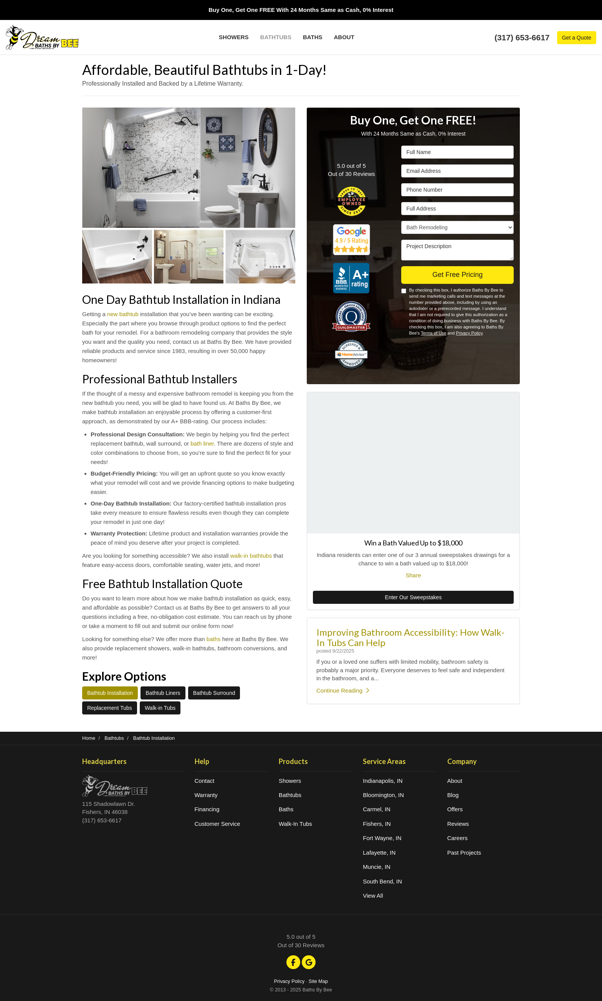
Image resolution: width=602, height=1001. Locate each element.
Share (413, 575)
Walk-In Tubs (295, 823)
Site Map (318, 981)
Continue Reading (342, 690)
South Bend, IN (382, 881)
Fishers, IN (377, 823)
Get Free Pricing (457, 274)
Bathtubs (290, 795)
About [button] (344, 37)
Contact (205, 780)
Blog (453, 795)
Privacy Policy (469, 333)
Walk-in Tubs (160, 708)
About (454, 780)
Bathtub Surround (214, 693)
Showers (290, 780)
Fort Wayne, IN (382, 838)
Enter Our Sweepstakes (413, 597)
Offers (455, 809)
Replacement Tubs (109, 708)
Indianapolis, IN (382, 780)
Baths (286, 809)
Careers (457, 838)
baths (214, 639)
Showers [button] (234, 37)
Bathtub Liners (163, 693)
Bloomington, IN (383, 795)
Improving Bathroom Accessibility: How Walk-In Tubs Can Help (410, 637)
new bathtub (123, 314)
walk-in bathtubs (251, 555)
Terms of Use (433, 333)
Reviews (458, 823)
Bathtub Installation (110, 693)
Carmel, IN (376, 809)
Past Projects (464, 852)
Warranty (206, 795)
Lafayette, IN (379, 852)
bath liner (202, 443)
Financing (207, 809)
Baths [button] (312, 37)
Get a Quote (576, 38)
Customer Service (217, 823)
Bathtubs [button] (275, 37)
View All (373, 895)
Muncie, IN (376, 866)
